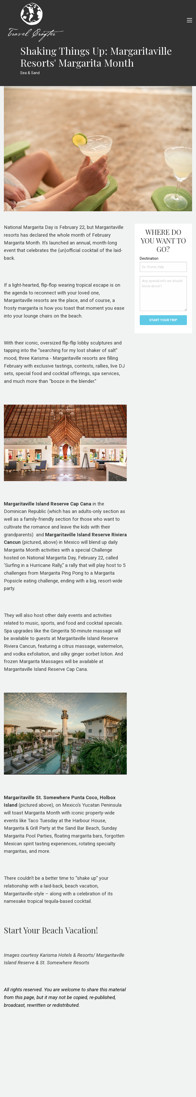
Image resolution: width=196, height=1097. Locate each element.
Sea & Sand (30, 73)
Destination (149, 258)
